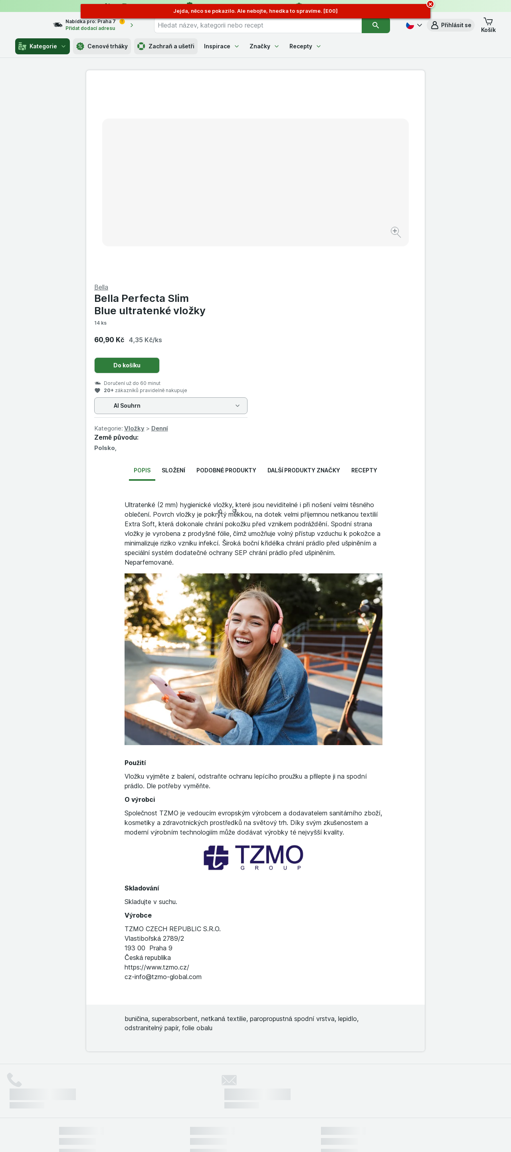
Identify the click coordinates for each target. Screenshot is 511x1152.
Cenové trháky (102, 46)
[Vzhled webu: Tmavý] (293, 1136)
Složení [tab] (173, 278)
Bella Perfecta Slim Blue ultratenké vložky (319, 112)
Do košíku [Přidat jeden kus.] (296, 173)
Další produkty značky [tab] (303, 278)
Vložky (303, 236)
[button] (451, 25)
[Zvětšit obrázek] (227, 207)
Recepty (305, 46)
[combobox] (265, 25)
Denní (329, 236)
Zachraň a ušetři (165, 46)
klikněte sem (149, 1084)
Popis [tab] (142, 278)
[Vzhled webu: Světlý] (257, 1136)
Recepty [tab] (364, 278)
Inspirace (222, 46)
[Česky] (413, 25)
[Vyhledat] (376, 25)
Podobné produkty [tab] (226, 278)
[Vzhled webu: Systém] (219, 1136)
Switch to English (268, 1103)
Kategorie (42, 46)
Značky (265, 46)
